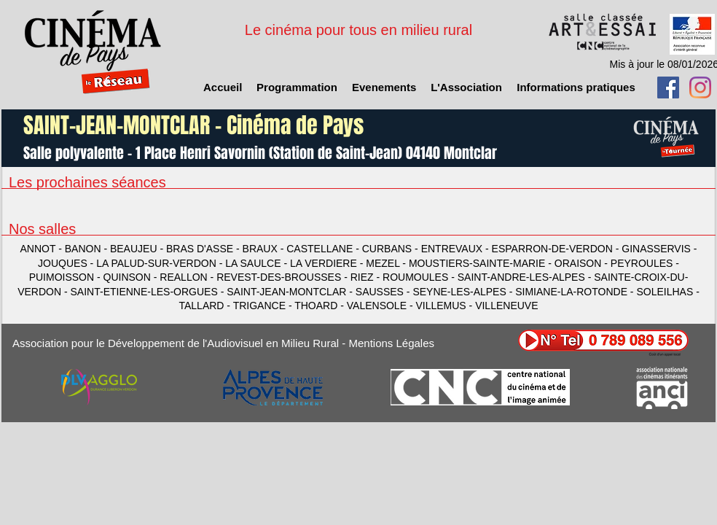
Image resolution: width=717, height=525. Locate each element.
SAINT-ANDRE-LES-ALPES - (526, 277)
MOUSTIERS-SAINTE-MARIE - (482, 263)
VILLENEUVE (506, 305)
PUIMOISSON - (66, 277)
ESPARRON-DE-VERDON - (557, 248)
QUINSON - (131, 277)
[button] (466, 87)
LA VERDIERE (323, 263)
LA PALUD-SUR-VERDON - (160, 263)
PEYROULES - (645, 263)
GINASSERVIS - (659, 248)
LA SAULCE (253, 263)
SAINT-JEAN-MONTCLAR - (291, 292)
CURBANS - (391, 248)
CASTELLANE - (323, 248)
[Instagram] (700, 87)
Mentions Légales (391, 343)
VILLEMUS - (445, 305)
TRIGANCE (259, 305)
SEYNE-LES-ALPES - (463, 292)
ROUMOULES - (420, 277)
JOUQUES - (67, 263)
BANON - (87, 248)
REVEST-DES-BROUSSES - (283, 277)
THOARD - (320, 305)
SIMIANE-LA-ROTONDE (571, 292)
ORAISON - (583, 263)
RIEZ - (366, 277)
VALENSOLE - (381, 305)
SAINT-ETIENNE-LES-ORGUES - (149, 292)
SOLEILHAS (664, 292)
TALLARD (203, 305)
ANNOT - (42, 248)
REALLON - (188, 277)
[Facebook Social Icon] (668, 87)
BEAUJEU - (138, 248)
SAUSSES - (384, 292)
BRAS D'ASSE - (204, 248)
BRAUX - (265, 248)
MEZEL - (387, 263)
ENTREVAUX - (456, 248)
